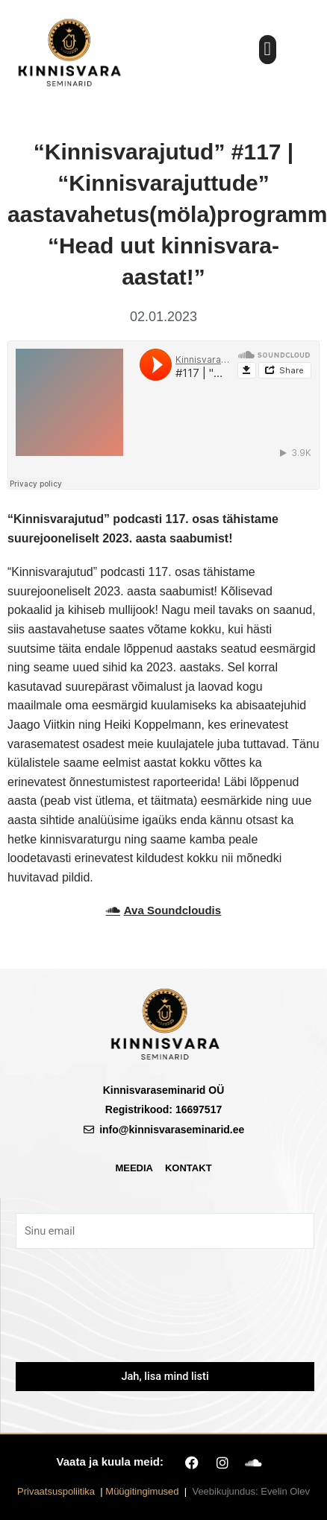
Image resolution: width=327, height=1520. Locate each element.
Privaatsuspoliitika (56, 1491)
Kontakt (188, 1168)
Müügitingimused (141, 1491)
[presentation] (165, 1315)
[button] (267, 49)
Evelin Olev (285, 1491)
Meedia (134, 1168)
